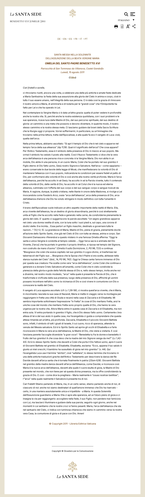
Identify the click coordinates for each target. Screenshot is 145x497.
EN (64, 38)
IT (81, 38)
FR (76, 38)
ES (70, 38)
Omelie (35, 21)
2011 (43, 21)
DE (59, 38)
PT (86, 38)
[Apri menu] (132, 14)
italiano (124, 21)
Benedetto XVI (20, 21)
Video (72, 77)
